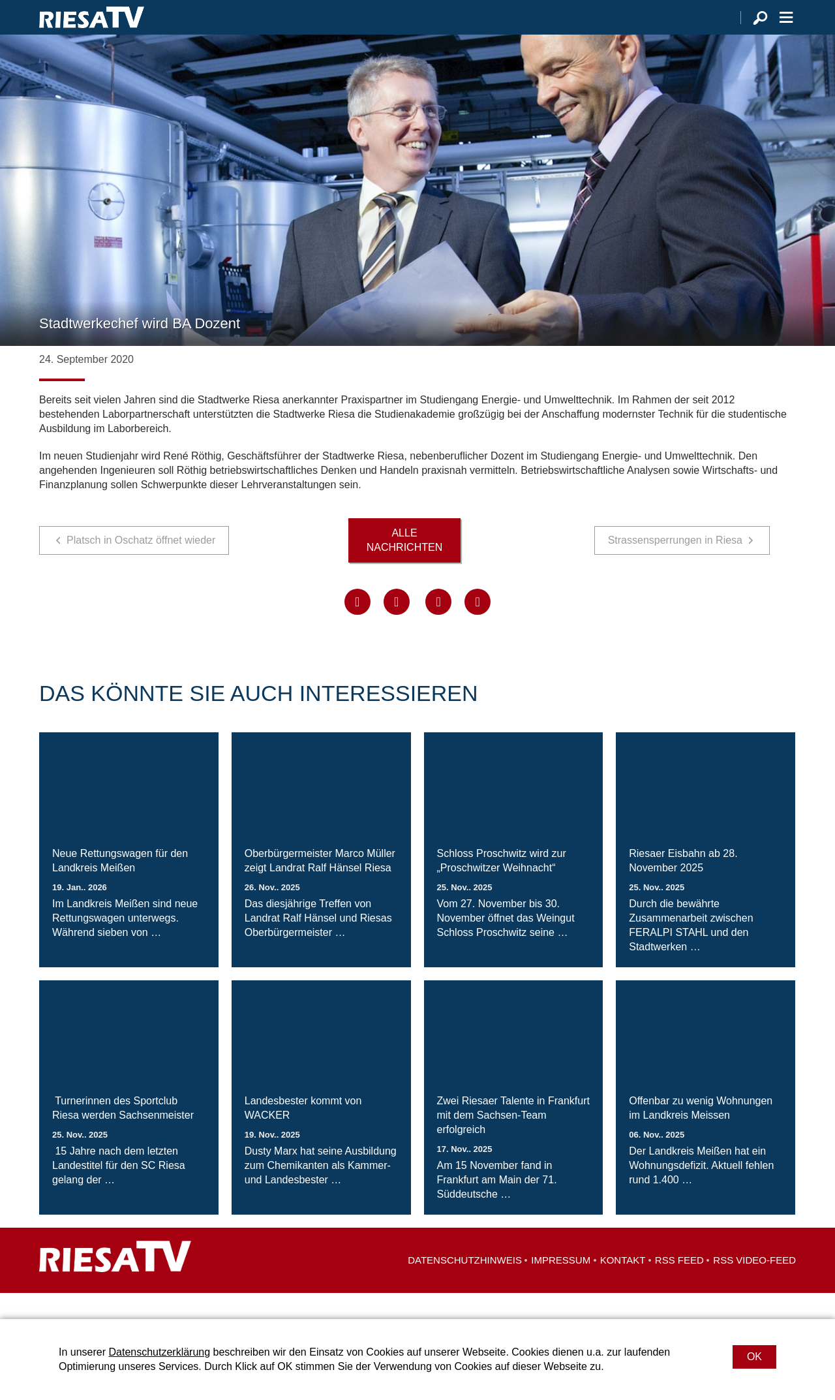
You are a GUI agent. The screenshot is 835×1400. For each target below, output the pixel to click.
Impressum (560, 1286)
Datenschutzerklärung (159, 1352)
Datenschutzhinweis (465, 1286)
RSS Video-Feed (754, 1286)
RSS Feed (679, 1286)
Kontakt (623, 1286)
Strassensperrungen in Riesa (675, 566)
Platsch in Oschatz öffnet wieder (141, 566)
